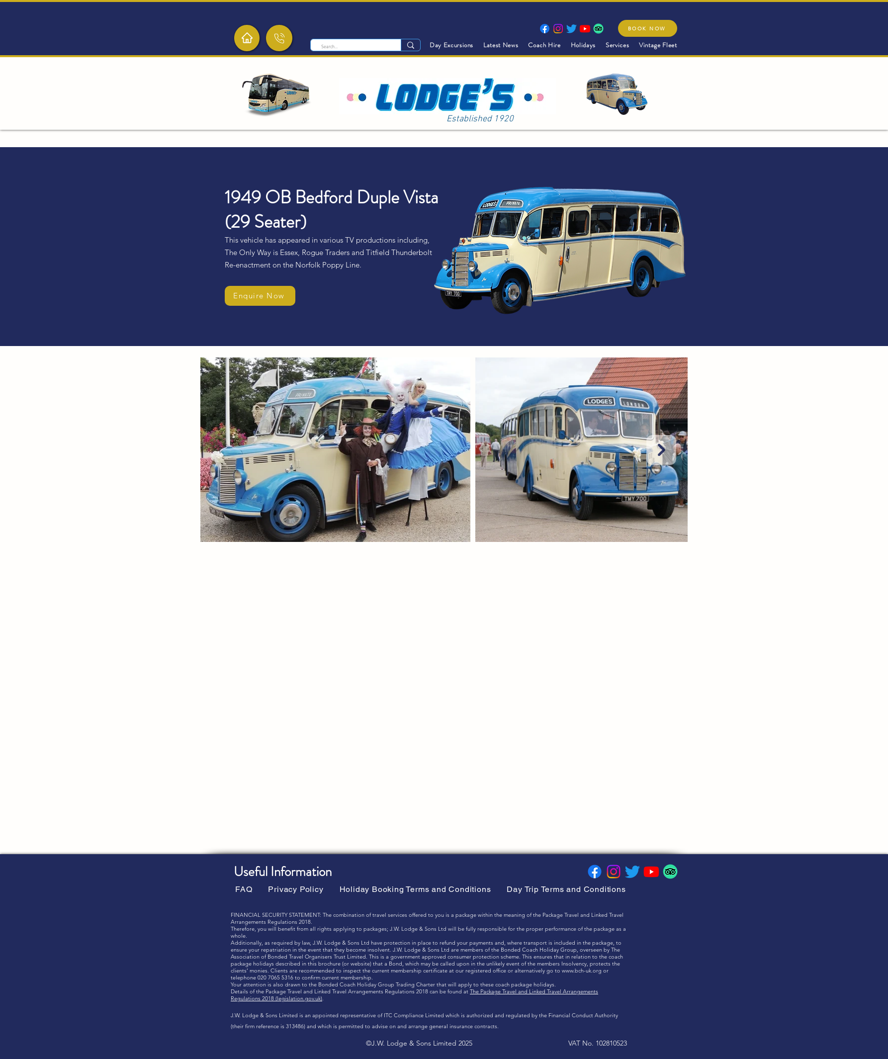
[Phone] (279, 38)
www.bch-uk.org (582, 970)
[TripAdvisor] (598, 28)
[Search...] (350, 46)
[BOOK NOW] (647, 28)
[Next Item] (661, 450)
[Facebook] (544, 28)
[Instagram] (558, 28)
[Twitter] (571, 28)
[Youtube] (585, 28)
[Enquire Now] (260, 296)
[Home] (247, 37)
